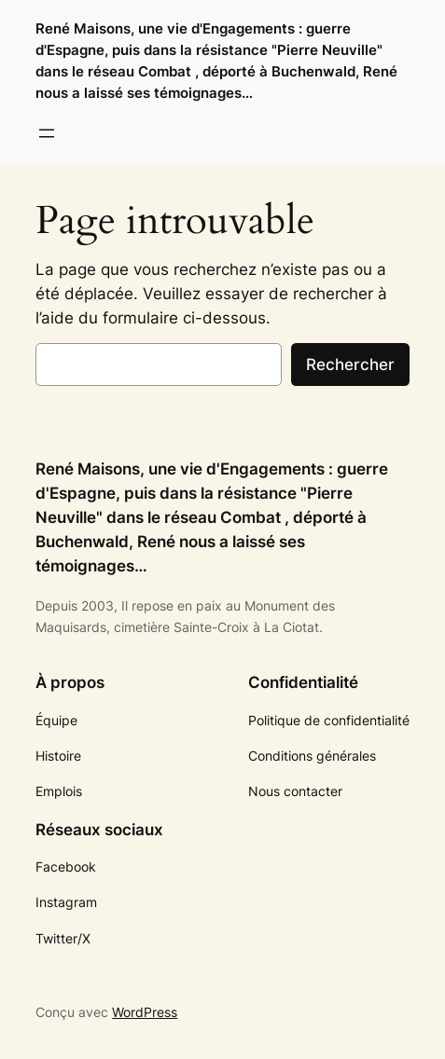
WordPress (144, 1012)
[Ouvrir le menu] (46, 133)
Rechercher (350, 364)
